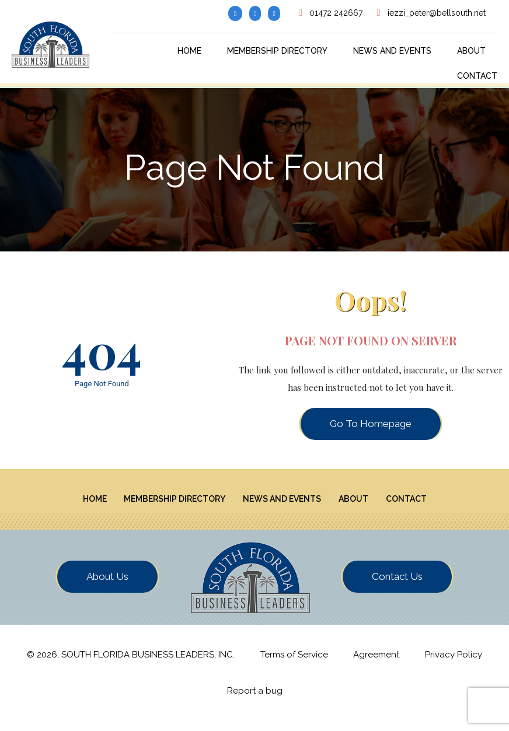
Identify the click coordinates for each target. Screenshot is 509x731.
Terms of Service (294, 664)
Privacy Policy (453, 664)
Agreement (376, 664)
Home (189, 50)
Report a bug (255, 701)
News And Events (392, 50)
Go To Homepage (371, 423)
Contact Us (397, 586)
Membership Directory (277, 50)
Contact (477, 76)
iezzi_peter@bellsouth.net (437, 13)
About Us (107, 586)
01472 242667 (335, 13)
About (471, 50)
